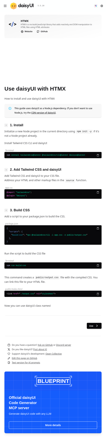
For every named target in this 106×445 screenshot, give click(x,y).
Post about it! (40, 349)
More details (53, 425)
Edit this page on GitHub (24, 358)
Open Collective (53, 353)
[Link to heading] (7, 125)
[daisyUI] (22, 6)
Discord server (63, 345)
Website (27, 31)
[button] (96, 6)
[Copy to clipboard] (98, 155)
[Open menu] (5, 6)
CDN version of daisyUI (43, 112)
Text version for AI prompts (26, 362)
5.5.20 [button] (41, 6)
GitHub (42, 31)
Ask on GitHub (45, 345)
